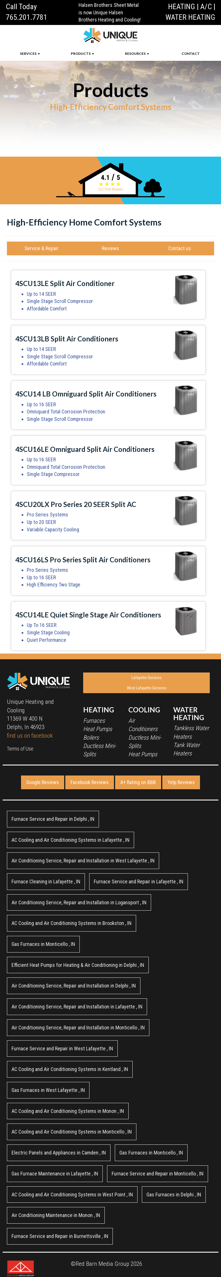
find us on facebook (30, 735)
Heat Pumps (97, 729)
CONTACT (191, 53)
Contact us (179, 248)
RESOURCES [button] (137, 53)
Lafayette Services (147, 677)
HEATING (181, 6)
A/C (206, 6)
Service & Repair (41, 248)
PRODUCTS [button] (82, 53)
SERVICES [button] (30, 53)
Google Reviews (42, 782)
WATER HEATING (190, 17)
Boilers (91, 737)
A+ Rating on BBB (138, 782)
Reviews (110, 248)
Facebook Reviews (90, 782)
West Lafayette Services (146, 688)
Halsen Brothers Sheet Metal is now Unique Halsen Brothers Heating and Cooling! (110, 12)
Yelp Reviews (181, 782)
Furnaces (94, 720)
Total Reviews (110, 189)
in (53, 819)
